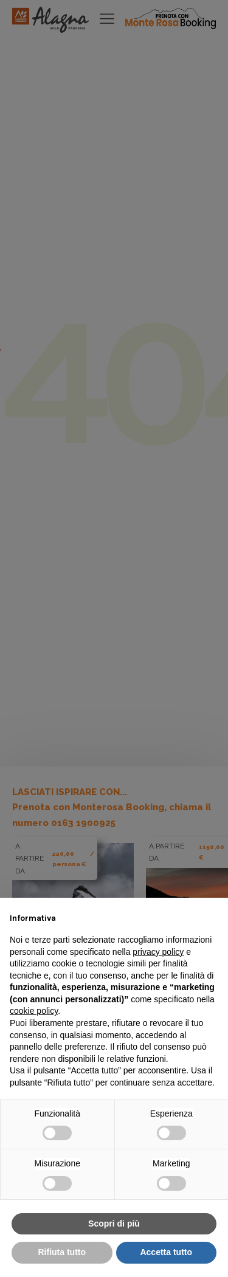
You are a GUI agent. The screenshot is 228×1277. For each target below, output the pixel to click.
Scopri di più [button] (114, 1223)
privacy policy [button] (158, 952)
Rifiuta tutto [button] (62, 1252)
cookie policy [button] (34, 1011)
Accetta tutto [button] (166, 1252)
